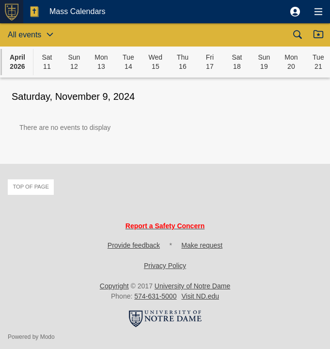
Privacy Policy (165, 266)
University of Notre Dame (192, 286)
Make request (201, 245)
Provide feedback (134, 245)
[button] (295, 11)
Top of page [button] (31, 187)
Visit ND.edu (200, 296)
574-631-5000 (155, 296)
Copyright (114, 286)
